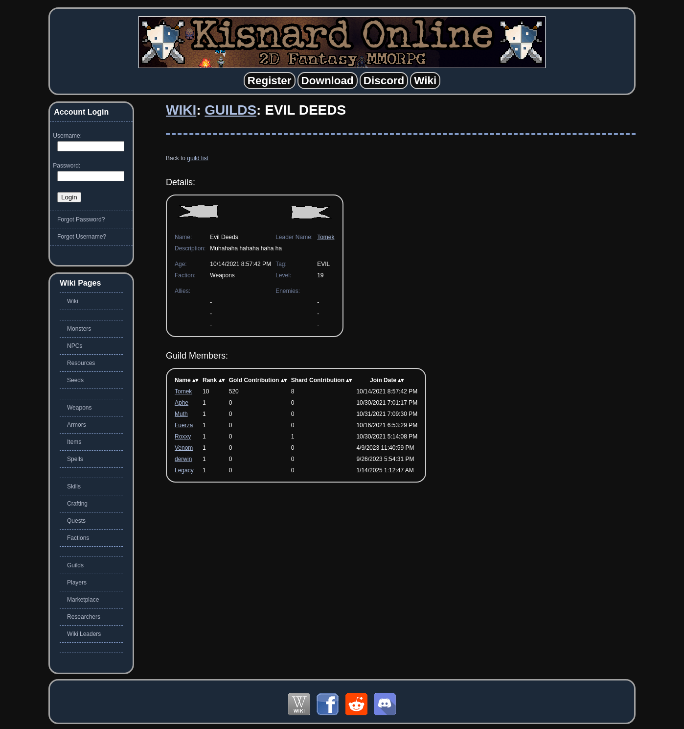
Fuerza (184, 425)
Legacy (184, 470)
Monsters (79, 328)
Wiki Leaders (84, 634)
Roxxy (183, 436)
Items (74, 441)
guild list (197, 158)
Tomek (325, 237)
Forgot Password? (81, 219)
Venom (184, 447)
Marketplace (83, 599)
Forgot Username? (81, 236)
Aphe (181, 402)
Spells (75, 459)
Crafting (77, 503)
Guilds (230, 110)
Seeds (75, 380)
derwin (183, 459)
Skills (74, 486)
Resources (81, 363)
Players (77, 582)
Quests (76, 520)
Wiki (181, 110)
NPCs (74, 345)
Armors (76, 424)
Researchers (83, 616)
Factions (78, 538)
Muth (181, 414)
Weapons (79, 407)
